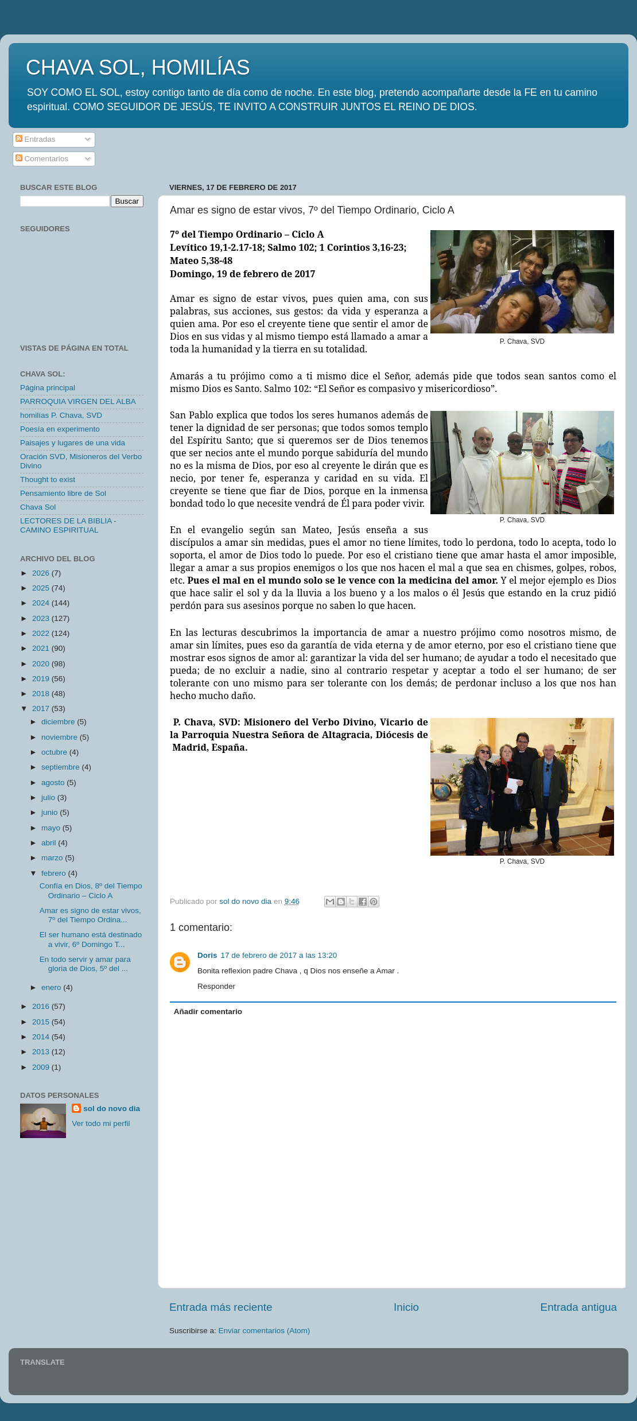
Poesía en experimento (60, 429)
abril (49, 842)
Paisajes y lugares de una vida (72, 442)
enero (52, 987)
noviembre (60, 737)
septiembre (61, 767)
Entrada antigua (579, 1307)
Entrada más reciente (221, 1307)
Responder (216, 986)
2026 (42, 573)
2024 (42, 603)
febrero (54, 873)
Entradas (35, 139)
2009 (42, 1067)
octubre (55, 752)
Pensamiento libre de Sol (63, 493)
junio (50, 812)
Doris (207, 955)
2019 (42, 678)
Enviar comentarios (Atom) (264, 1330)
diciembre (59, 721)
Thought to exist (47, 479)
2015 (42, 1022)
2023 (42, 618)
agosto (54, 782)
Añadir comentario (208, 1011)
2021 (42, 648)
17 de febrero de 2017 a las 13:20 (279, 955)
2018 (42, 693)
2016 (42, 1006)
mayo (52, 828)
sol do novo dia (111, 1108)
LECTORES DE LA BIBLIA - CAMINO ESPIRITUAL (68, 525)
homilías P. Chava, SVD (61, 415)
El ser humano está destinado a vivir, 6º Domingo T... (91, 939)
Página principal (47, 387)
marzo (53, 857)
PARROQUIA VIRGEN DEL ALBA (78, 401)
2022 (42, 633)
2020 (42, 663)
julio (49, 797)
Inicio (406, 1307)
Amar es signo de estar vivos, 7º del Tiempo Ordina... (90, 915)
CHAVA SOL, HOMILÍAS (138, 67)
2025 (42, 588)
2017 (42, 708)
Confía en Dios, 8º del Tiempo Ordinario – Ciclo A (91, 890)
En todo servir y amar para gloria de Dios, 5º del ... (85, 964)
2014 (42, 1036)
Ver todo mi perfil (101, 1123)
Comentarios (41, 158)
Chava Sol (38, 507)
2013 (42, 1051)
